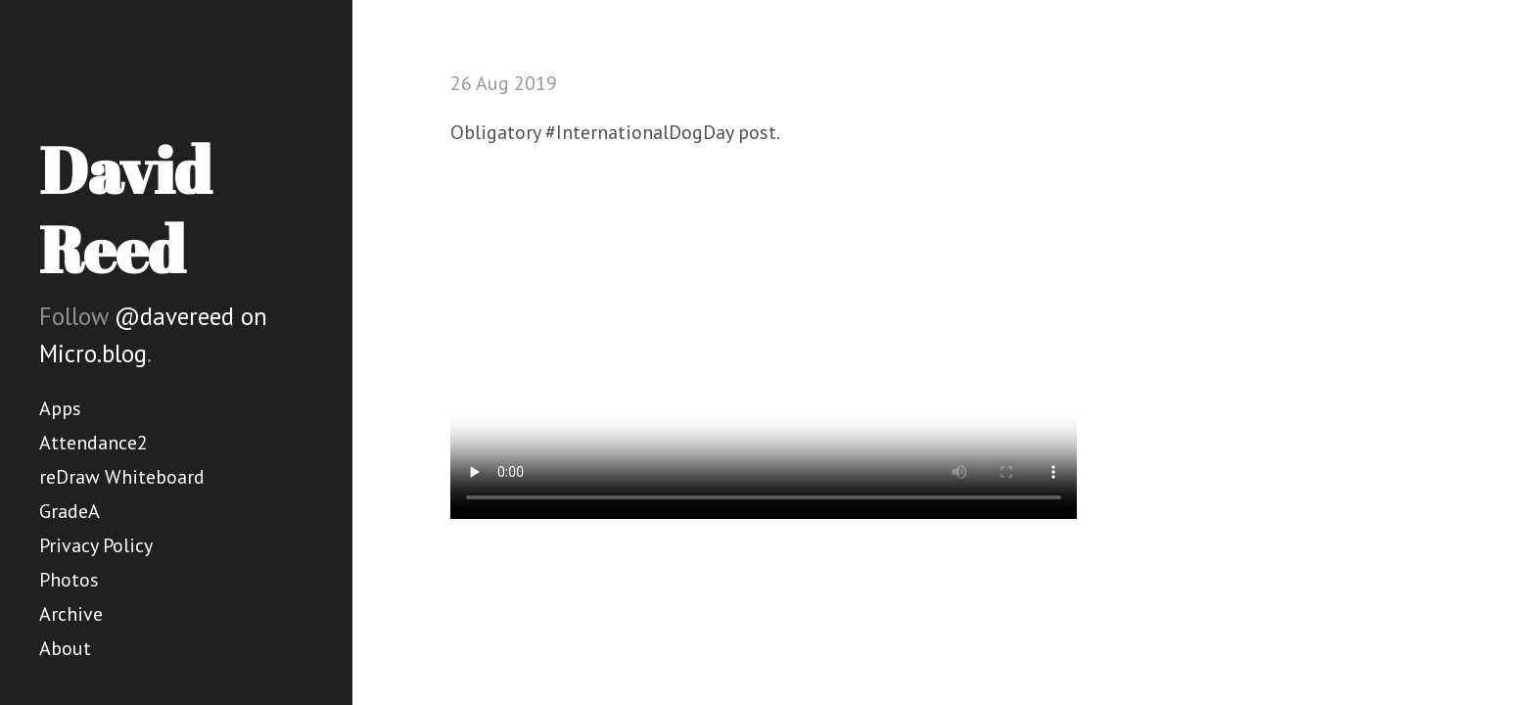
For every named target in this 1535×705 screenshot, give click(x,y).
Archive (71, 614)
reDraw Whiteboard (122, 477)
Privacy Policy (96, 545)
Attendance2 (93, 442)
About (65, 648)
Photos (69, 579)
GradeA (69, 511)
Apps (60, 408)
